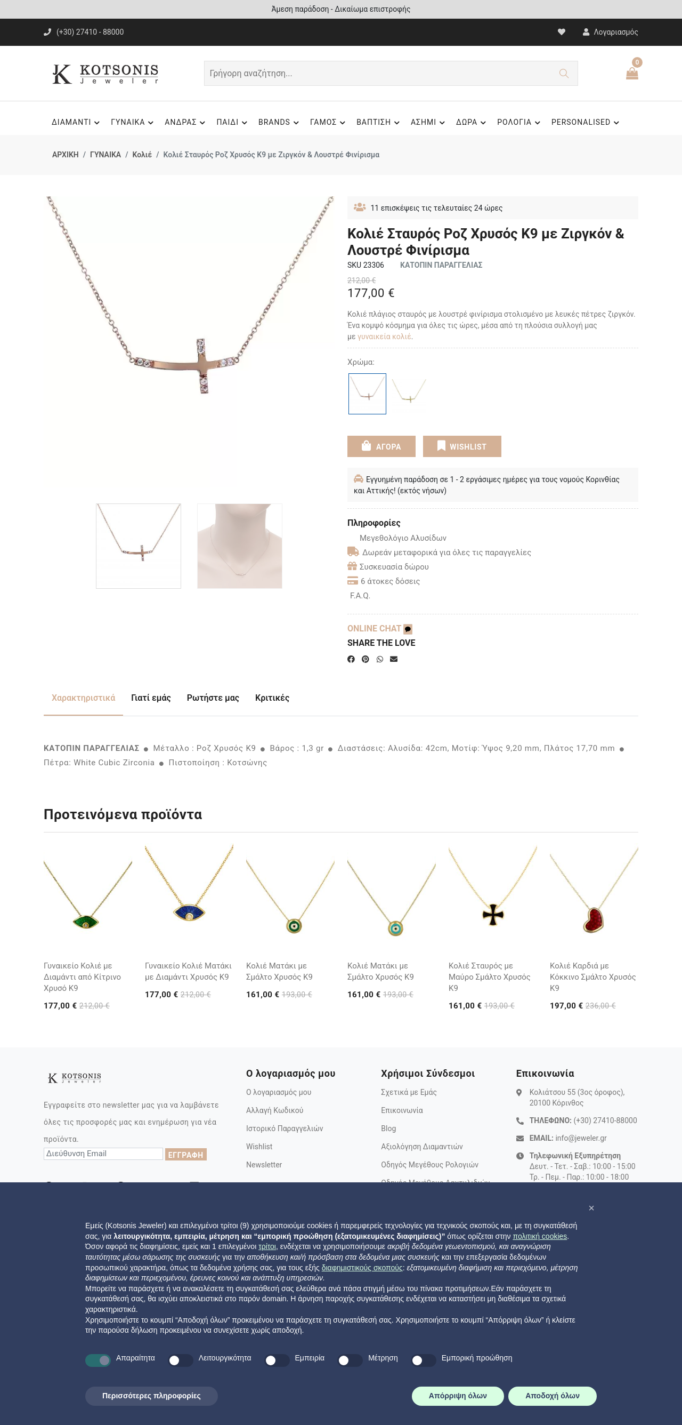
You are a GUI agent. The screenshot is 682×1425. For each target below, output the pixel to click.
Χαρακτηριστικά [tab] (83, 698)
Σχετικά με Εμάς (409, 1092)
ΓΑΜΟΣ (329, 123)
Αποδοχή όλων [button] (552, 1395)
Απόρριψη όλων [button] (458, 1395)
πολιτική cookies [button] (540, 1236)
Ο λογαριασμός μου (278, 1092)
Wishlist (259, 1146)
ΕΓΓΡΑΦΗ (186, 1155)
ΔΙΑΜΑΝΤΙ (77, 123)
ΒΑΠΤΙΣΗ (379, 123)
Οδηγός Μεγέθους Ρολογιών (429, 1164)
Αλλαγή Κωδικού (274, 1110)
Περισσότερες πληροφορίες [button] (151, 1395)
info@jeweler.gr (580, 1138)
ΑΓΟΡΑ (381, 446)
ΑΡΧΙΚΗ (65, 154)
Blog (388, 1128)
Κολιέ (142, 154)
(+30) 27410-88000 (605, 1120)
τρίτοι (267, 1246)
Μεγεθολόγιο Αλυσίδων (396, 538)
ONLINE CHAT (379, 628)
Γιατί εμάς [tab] (151, 698)
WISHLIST (462, 446)
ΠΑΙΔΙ (233, 123)
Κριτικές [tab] (272, 698)
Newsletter (264, 1164)
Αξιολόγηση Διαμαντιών (422, 1146)
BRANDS (280, 123)
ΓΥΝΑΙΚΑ (134, 123)
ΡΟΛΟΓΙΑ (520, 123)
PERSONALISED (586, 123)
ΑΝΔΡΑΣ (186, 123)
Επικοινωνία (402, 1110)
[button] (591, 1207)
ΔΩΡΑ (472, 123)
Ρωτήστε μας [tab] (213, 698)
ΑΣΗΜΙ (429, 123)
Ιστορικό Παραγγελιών (284, 1128)
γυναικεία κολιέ (384, 336)
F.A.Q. (360, 596)
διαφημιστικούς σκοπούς (362, 1267)
